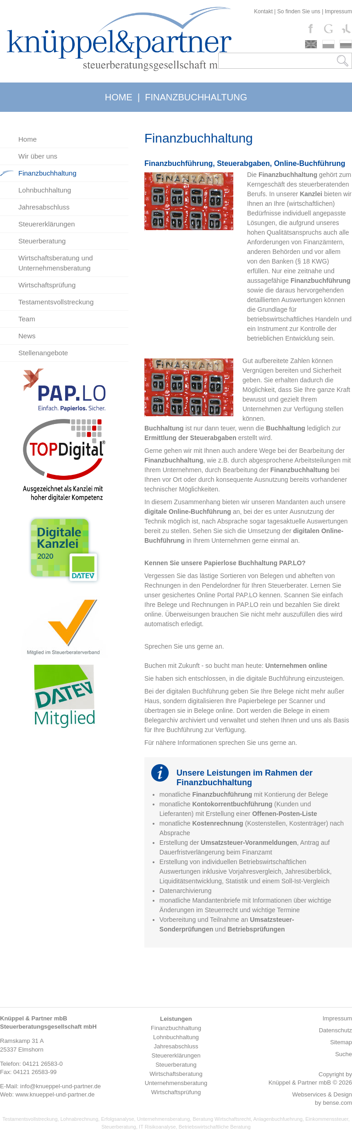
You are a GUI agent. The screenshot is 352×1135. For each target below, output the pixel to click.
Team (26, 319)
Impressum (338, 11)
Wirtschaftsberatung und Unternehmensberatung (55, 263)
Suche (343, 1054)
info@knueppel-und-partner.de (60, 1086)
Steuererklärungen (46, 224)
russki (346, 44)
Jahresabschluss (44, 207)
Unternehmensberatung (163, 1119)
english (311, 44)
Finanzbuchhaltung (47, 173)
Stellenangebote (43, 353)
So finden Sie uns (298, 11)
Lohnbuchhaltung (44, 190)
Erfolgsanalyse (117, 1119)
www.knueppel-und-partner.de (55, 1094)
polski (328, 44)
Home (27, 139)
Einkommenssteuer (326, 1119)
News (27, 336)
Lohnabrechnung (79, 1119)
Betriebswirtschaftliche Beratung (215, 1126)
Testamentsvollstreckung (56, 302)
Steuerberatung (42, 241)
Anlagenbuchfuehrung (277, 1119)
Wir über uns (37, 156)
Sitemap (341, 1042)
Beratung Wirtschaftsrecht (221, 1119)
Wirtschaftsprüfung (47, 285)
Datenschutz (335, 1030)
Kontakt (263, 11)
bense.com (337, 1102)
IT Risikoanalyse (157, 1126)
